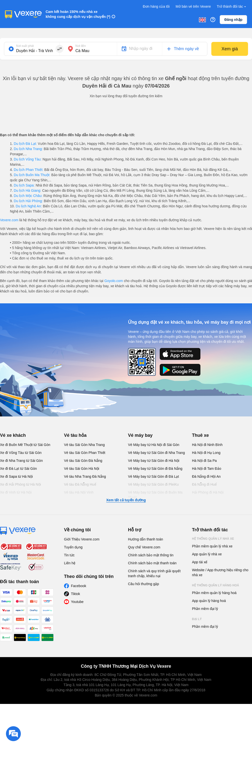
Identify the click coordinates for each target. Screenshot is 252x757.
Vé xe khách (13, 435)
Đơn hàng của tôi (156, 6)
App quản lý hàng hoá (209, 601)
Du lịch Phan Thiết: (28, 170)
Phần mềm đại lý (205, 609)
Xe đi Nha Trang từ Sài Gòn (21, 461)
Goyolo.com (113, 281)
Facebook (78, 586)
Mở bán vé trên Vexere (193, 6)
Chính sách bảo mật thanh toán (152, 563)
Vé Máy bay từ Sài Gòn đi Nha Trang (156, 453)
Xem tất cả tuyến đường (126, 500)
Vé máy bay (140, 435)
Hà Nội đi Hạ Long (206, 453)
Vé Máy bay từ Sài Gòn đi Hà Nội (153, 461)
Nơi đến (80, 46)
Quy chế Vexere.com (144, 547)
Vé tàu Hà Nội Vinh (79, 492)
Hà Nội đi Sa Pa (204, 461)
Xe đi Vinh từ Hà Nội (16, 492)
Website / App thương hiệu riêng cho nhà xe (220, 572)
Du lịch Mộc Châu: (28, 196)
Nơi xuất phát (25, 46)
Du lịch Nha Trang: (28, 149)
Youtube (77, 602)
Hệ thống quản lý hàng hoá (215, 585)
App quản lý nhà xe (207, 554)
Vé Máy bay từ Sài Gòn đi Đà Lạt (153, 476)
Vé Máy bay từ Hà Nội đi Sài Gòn (153, 445)
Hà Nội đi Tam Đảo (206, 469)
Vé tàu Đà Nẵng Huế (80, 484)
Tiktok (75, 594)
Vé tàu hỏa (75, 435)
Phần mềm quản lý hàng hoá (214, 593)
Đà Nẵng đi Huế (204, 484)
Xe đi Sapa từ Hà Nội (16, 476)
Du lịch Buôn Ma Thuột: (32, 175)
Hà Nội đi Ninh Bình (207, 445)
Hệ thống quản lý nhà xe (213, 538)
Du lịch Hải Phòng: (28, 201)
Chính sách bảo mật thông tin (150, 555)
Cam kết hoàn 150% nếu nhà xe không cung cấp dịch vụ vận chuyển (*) (78, 14)
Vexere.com (9, 220)
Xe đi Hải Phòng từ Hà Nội (20, 484)
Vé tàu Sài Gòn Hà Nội (81, 469)
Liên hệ (69, 563)
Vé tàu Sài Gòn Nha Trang (84, 445)
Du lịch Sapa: (24, 185)
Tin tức (69, 555)
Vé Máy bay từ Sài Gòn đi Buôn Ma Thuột (155, 494)
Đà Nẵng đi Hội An (206, 476)
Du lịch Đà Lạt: (25, 144)
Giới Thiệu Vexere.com (81, 539)
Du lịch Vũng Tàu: (28, 159)
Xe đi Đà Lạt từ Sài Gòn (18, 469)
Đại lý (197, 619)
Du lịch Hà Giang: (27, 190)
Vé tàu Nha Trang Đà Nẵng (85, 476)
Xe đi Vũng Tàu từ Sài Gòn (21, 453)
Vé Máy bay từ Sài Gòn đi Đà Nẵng (155, 469)
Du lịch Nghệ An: (29, 206)
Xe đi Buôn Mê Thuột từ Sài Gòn (25, 445)
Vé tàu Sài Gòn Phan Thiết (84, 453)
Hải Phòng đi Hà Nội (207, 492)
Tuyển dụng (73, 547)
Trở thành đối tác (232, 6)
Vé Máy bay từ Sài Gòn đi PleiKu (153, 484)
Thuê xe (200, 435)
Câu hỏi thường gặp (143, 584)
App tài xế (199, 562)
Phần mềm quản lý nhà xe (212, 546)
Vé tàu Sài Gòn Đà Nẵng (83, 461)
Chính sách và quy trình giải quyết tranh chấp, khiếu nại (154, 573)
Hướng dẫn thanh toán (145, 539)
